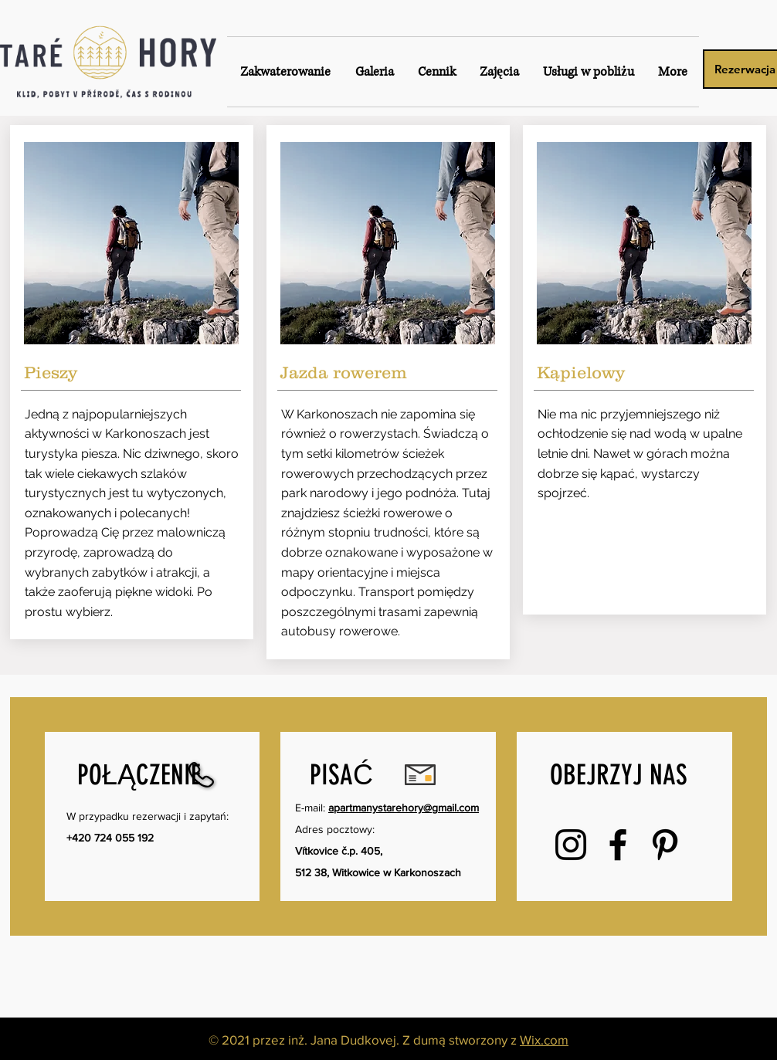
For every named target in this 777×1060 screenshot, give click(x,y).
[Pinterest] (665, 844)
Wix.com (544, 1039)
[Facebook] (618, 844)
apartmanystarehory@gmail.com (403, 807)
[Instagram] (571, 844)
